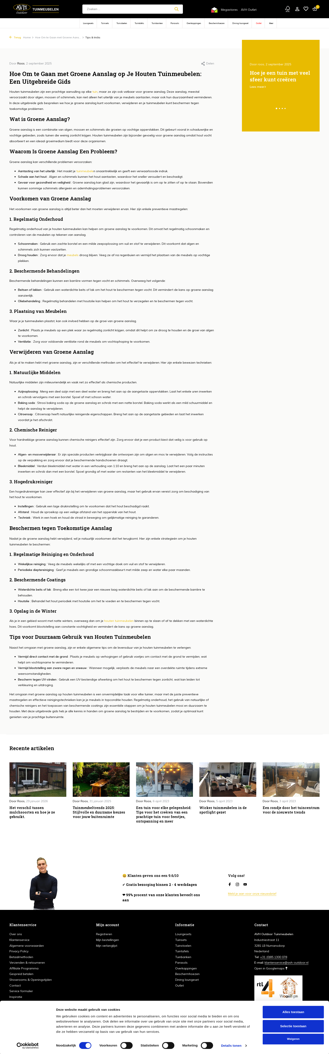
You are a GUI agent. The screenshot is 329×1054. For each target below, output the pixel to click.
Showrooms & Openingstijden (30, 980)
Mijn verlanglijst (106, 946)
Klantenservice (19, 940)
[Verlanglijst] (306, 9)
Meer (271, 23)
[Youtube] (245, 884)
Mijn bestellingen (107, 940)
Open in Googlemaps (270, 968)
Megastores (229, 10)
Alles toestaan (293, 1012)
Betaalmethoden (21, 957)
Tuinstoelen (122, 23)
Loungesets (88, 23)
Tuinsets (105, 23)
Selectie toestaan (293, 1026)
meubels (73, 255)
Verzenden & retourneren (27, 962)
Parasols (174, 23)
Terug (15, 37)
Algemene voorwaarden (26, 946)
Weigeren (293, 1039)
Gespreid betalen (21, 974)
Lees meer (257, 87)
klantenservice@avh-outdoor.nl (286, 962)
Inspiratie (15, 997)
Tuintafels (139, 23)
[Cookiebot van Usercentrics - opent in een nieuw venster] (27, 1045)
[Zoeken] (132, 9)
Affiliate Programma (24, 968)
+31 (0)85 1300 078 (273, 957)
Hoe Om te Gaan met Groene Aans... (59, 37)
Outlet (258, 23)
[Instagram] (237, 884)
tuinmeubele (84, 171)
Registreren (104, 934)
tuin (95, 92)
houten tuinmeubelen (118, 621)
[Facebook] (229, 884)
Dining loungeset (240, 23)
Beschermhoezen (217, 23)
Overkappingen (194, 23)
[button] (276, 108)
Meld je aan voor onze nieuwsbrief (252, 894)
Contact (15, 985)
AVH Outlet (248, 10)
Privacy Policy (18, 951)
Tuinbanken (157, 23)
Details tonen (231, 1045)
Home (28, 37)
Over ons (15, 934)
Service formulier (21, 991)
